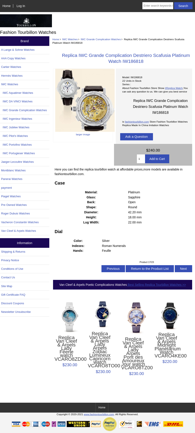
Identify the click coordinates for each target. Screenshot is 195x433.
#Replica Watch (174, 88)
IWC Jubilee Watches (15, 127)
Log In (21, 6)
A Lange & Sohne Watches (18, 49)
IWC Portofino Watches (16, 144)
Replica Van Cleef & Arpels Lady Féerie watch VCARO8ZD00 (66, 348)
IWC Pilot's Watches (14, 136)
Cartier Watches (11, 67)
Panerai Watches (11, 179)
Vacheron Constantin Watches (20, 222)
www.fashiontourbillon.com (99, 414)
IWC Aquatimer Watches (17, 92)
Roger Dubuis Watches (15, 213)
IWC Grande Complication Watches (101, 39)
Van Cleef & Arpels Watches (18, 230)
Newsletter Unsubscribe (16, 311)
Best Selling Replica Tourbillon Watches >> (156, 284)
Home (6, 6)
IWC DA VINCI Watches (17, 101)
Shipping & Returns (13, 251)
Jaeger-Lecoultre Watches (17, 161)
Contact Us (8, 277)
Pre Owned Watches (14, 205)
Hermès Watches (11, 75)
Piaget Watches (11, 196)
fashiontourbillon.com (137, 121)
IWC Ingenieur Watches (16, 118)
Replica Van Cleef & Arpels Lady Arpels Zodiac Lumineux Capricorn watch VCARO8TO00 (100, 350)
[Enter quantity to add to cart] (141, 158)
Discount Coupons (12, 303)
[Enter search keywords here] (157, 5)
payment (6, 187)
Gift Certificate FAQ (13, 294)
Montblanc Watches (13, 170)
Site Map (6, 286)
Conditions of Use (12, 268)
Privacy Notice (10, 260)
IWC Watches (70, 39)
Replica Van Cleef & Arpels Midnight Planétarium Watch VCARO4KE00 (166, 345)
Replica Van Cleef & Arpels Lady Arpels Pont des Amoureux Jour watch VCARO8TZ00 (133, 353)
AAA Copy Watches (13, 58)
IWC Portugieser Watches (18, 153)
